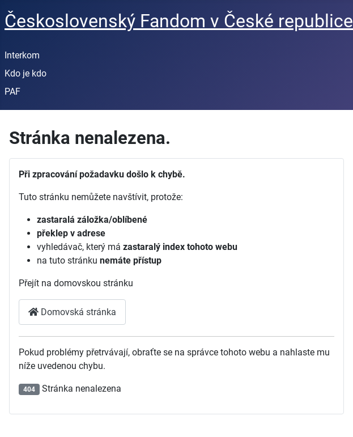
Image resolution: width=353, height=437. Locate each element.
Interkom (22, 55)
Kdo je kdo (25, 73)
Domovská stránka (72, 312)
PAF (12, 91)
